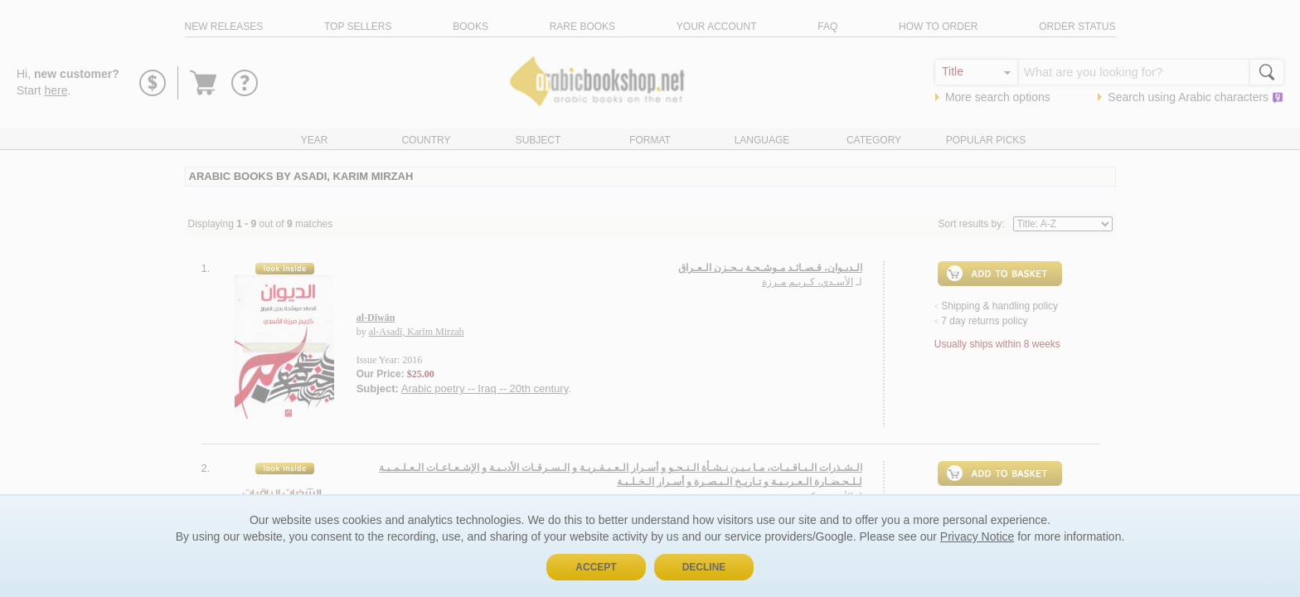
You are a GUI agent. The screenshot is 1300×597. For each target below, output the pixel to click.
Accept (595, 567)
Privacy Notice (977, 536)
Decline (704, 567)
